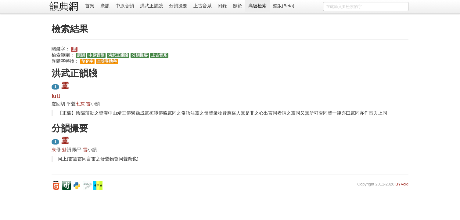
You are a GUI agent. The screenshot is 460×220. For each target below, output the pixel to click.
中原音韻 (125, 5)
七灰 (80, 103)
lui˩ (56, 96)
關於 (237, 5)
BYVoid (401, 184)
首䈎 (89, 5)
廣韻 (105, 5)
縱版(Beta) (283, 5)
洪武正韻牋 (151, 5)
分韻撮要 (178, 5)
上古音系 (202, 5)
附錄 (222, 5)
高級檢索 (257, 5)
